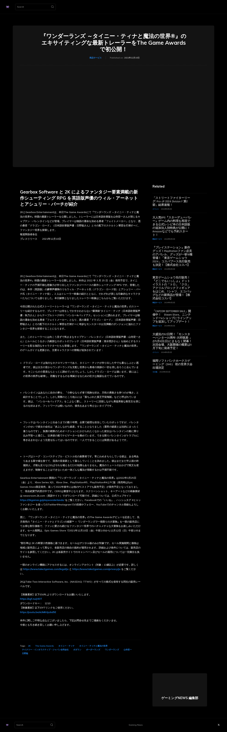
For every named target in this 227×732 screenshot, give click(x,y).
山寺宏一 (128, 649)
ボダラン (77, 649)
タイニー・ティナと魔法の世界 (93, 646)
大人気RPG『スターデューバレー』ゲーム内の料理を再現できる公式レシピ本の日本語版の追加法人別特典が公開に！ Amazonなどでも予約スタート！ (172, 226)
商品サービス (95, 57)
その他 (154, 372)
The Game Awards (44, 646)
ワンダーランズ (112, 649)
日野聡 (25, 653)
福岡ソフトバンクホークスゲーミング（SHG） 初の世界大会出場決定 (172, 364)
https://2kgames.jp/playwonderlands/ (42, 500)
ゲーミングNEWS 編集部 (179, 698)
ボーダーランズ (93, 649)
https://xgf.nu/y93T (31, 598)
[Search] (52, 7)
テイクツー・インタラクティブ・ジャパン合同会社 (45, 649)
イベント (155, 209)
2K (29, 646)
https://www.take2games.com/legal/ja (45, 569)
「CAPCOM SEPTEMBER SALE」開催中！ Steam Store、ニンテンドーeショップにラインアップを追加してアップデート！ (172, 316)
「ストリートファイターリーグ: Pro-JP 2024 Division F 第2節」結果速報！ (171, 201)
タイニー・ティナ (66, 646)
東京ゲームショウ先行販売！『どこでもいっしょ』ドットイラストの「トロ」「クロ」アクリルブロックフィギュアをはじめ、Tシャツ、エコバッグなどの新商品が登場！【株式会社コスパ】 (172, 288)
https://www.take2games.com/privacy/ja (96, 569)
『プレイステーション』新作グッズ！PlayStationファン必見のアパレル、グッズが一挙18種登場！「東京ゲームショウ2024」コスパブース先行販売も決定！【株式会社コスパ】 (172, 256)
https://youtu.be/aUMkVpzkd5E (38, 612)
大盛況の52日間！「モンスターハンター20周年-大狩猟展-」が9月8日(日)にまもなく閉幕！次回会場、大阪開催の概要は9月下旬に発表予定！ (172, 341)
